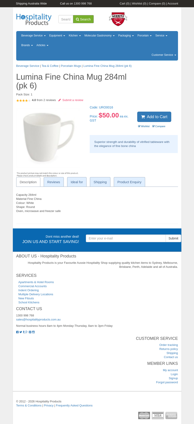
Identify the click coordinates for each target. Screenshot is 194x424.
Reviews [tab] (53, 182)
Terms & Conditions (29, 405)
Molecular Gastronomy (99, 35)
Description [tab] (28, 182)
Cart (125, 3)
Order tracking (168, 345)
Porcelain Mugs (71, 66)
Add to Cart (154, 117)
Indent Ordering (28, 290)
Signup (173, 378)
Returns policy (168, 349)
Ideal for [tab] (77, 182)
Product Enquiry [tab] (129, 182)
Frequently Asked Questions (74, 405)
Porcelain (144, 35)
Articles (42, 45)
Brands (27, 45)
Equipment (57, 35)
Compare (157, 3)
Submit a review (70, 100)
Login (174, 374)
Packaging (126, 35)
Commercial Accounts (32, 286)
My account (170, 370)
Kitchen (75, 35)
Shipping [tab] (100, 182)
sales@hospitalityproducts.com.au (38, 319)
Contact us (171, 357)
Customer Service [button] (164, 54)
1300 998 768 (83, 3)
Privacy (49, 405)
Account (173, 3)
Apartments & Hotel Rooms (36, 282)
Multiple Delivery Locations (35, 294)
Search (83, 19)
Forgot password (167, 382)
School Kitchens (28, 302)
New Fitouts (26, 298)
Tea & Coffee (50, 66)
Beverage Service (33, 35)
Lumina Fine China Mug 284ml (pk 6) (107, 66)
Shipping (172, 353)
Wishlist (139, 3)
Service (161, 35)
